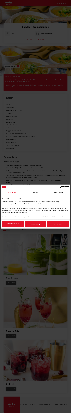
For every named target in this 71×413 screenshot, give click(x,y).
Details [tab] (35, 192)
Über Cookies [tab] (58, 192)
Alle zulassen (58, 224)
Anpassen (35, 224)
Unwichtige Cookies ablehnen (13, 223)
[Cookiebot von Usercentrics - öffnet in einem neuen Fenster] (61, 187)
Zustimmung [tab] (12, 192)
